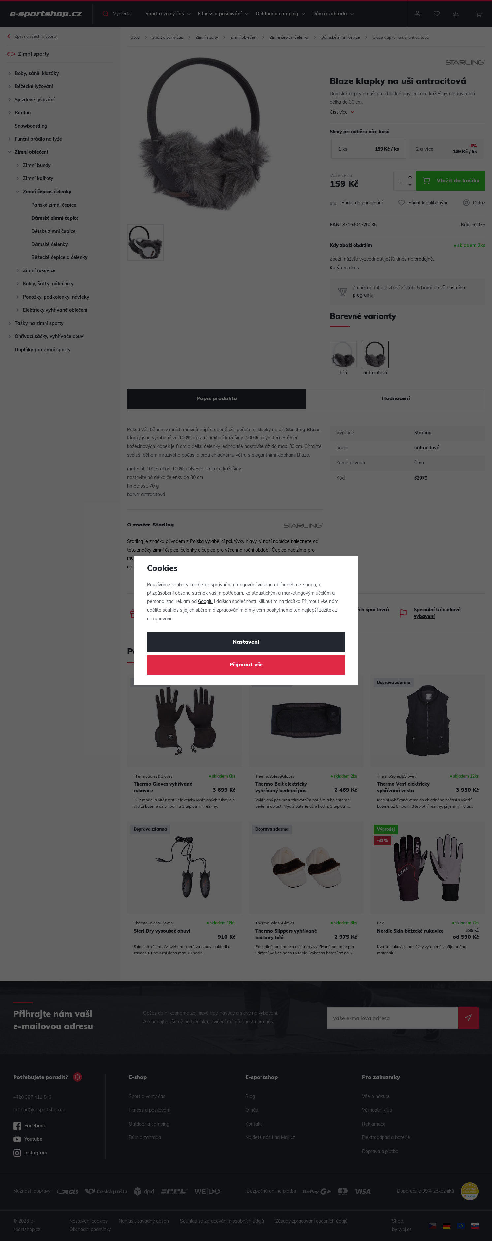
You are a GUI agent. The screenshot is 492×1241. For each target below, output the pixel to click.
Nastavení (246, 642)
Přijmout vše (246, 665)
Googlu (205, 601)
